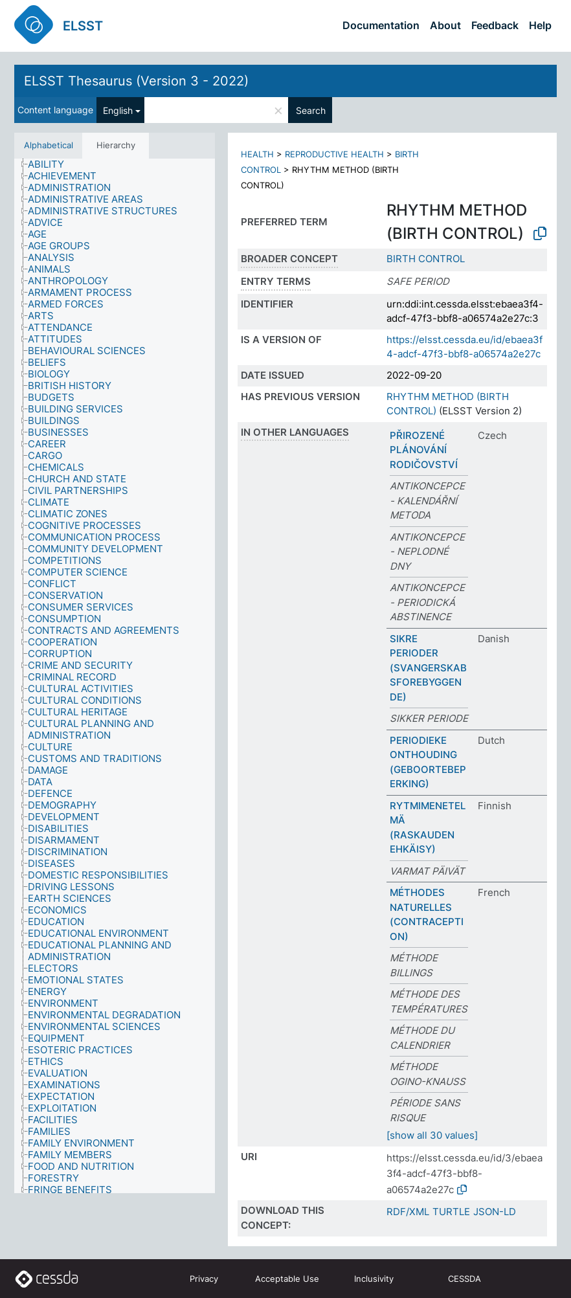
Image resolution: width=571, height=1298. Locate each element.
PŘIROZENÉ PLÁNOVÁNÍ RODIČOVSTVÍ (424, 450)
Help (540, 25)
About (445, 25)
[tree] (114, 676)
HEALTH (257, 154)
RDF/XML (407, 1211)
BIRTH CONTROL (425, 258)
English (118, 110)
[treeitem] (51, 164)
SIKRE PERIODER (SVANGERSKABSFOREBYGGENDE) (428, 667)
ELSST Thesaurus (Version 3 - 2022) (136, 81)
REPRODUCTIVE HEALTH (334, 154)
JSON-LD (494, 1211)
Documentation (381, 25)
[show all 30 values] (432, 1135)
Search (311, 110)
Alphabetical (48, 145)
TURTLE (451, 1211)
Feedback (495, 25)
